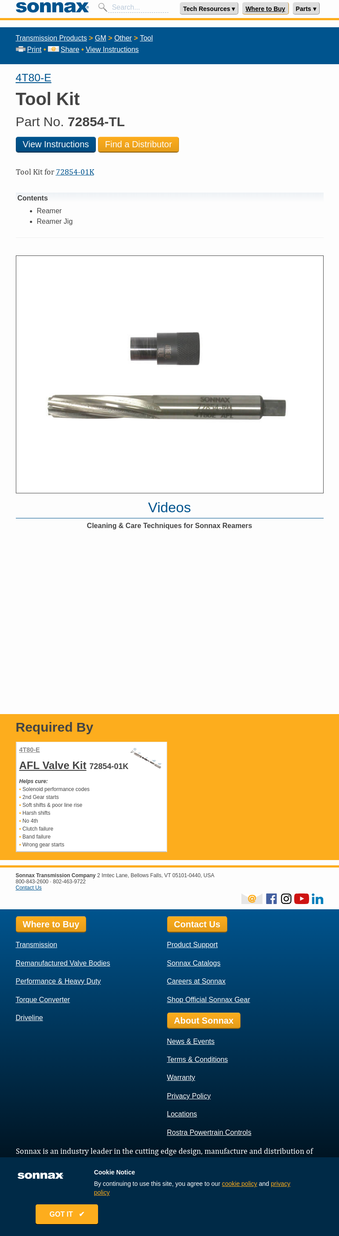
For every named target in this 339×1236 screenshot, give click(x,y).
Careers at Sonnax (196, 981)
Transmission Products (51, 38)
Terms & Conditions (197, 1059)
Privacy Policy (189, 1096)
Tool (146, 38)
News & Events (191, 1041)
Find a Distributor (138, 144)
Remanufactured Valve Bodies (63, 963)
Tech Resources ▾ (209, 8)
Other (123, 38)
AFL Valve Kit (53, 765)
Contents (33, 198)
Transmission (37, 944)
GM (100, 38)
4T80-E (33, 78)
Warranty (181, 1077)
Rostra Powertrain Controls (209, 1132)
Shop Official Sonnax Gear (208, 999)
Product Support (192, 944)
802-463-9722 (69, 882)
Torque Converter (43, 999)
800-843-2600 (32, 882)
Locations (182, 1114)
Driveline (29, 1017)
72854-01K (75, 171)
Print (29, 49)
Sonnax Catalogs (194, 963)
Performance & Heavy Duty (58, 981)
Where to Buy (265, 8)
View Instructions (112, 49)
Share (63, 49)
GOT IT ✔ (68, 1215)
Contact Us (29, 888)
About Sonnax (204, 1020)
